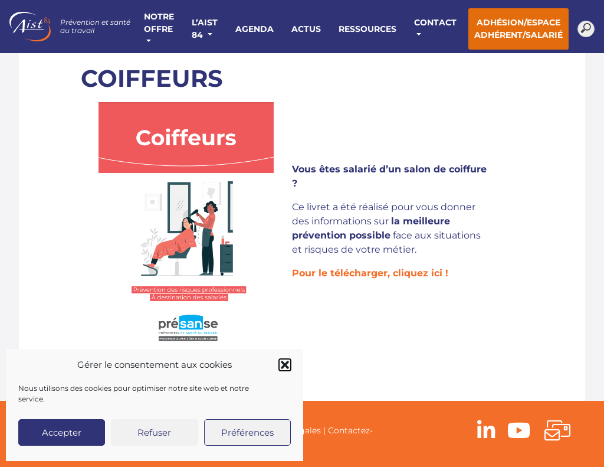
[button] (285, 365)
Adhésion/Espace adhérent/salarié (518, 28)
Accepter (61, 432)
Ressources (367, 29)
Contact (435, 22)
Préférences (247, 432)
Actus (306, 29)
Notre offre (159, 22)
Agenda (254, 29)
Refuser (154, 432)
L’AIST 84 (205, 28)
